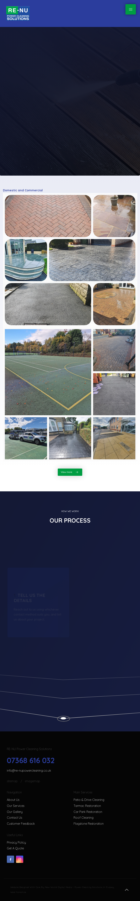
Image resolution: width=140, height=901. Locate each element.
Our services (15, 806)
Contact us (14, 818)
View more (70, 472)
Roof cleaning (83, 818)
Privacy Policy (16, 842)
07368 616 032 (31, 761)
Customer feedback (21, 824)
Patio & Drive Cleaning (89, 800)
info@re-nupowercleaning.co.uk (29, 770)
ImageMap (32, 781)
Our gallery (15, 812)
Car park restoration (88, 812)
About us (13, 800)
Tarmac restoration (87, 806)
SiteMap (12, 781)
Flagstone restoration (89, 824)
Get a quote (15, 848)
